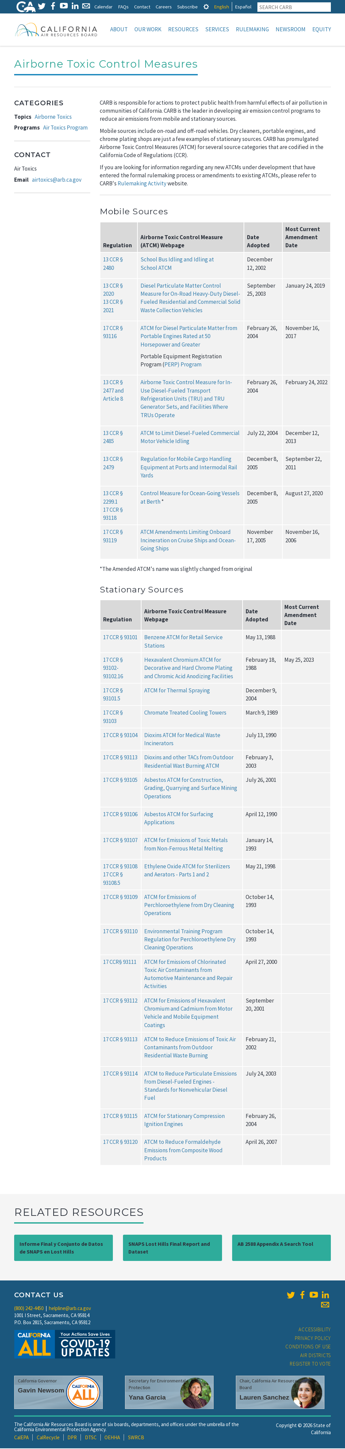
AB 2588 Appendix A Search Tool (275, 1244)
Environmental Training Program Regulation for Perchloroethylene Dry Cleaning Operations (190, 940)
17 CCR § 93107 (120, 840)
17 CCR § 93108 (120, 867)
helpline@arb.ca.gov (70, 1309)
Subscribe (187, 6)
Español (243, 6)
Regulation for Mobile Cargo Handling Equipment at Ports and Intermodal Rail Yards (188, 468)
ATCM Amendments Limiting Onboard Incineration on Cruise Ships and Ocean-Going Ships (188, 541)
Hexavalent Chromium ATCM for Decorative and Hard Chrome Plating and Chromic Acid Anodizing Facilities (188, 669)
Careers (164, 6)
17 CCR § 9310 (119, 897)
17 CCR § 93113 (120, 758)
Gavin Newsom (41, 1390)
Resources (183, 29)
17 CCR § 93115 (120, 1116)
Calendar (103, 6)
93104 (130, 735)
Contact (142, 6)
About (119, 29)
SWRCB (136, 1438)
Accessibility (315, 1330)
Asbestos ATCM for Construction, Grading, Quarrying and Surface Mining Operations (190, 789)
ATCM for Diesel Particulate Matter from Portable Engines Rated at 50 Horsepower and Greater (188, 337)
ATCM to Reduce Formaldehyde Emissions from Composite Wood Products (183, 1151)
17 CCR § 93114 (120, 1074)
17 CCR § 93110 (120, 932)
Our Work (147, 29)
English (221, 6)
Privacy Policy (313, 1339)
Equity (321, 29)
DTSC (91, 1438)
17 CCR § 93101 (120, 638)
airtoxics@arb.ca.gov (57, 180)
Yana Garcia (147, 1398)
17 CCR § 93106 (120, 815)
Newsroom (291, 29)
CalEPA (21, 1438)
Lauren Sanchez (264, 1398)
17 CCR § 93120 (120, 1142)
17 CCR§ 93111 (119, 962)
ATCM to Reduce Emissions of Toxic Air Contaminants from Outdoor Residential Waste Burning (190, 1048)
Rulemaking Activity (142, 184)
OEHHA (112, 1438)
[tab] (206, 6)
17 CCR (111, 735)
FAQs (123, 6)
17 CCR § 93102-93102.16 (113, 669)
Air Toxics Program (65, 128)
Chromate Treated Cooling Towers (185, 713)
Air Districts (315, 1356)
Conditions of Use (308, 1347)
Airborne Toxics (53, 117)
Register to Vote (310, 1364)
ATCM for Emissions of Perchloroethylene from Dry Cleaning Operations (189, 906)
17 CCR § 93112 (120, 1001)
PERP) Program (182, 365)
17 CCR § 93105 (120, 780)
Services (217, 29)
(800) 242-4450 (28, 1309)
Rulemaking (252, 29)
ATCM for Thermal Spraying (177, 691)
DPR (72, 1438)
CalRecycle (48, 1438)
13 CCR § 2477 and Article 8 (113, 391)
